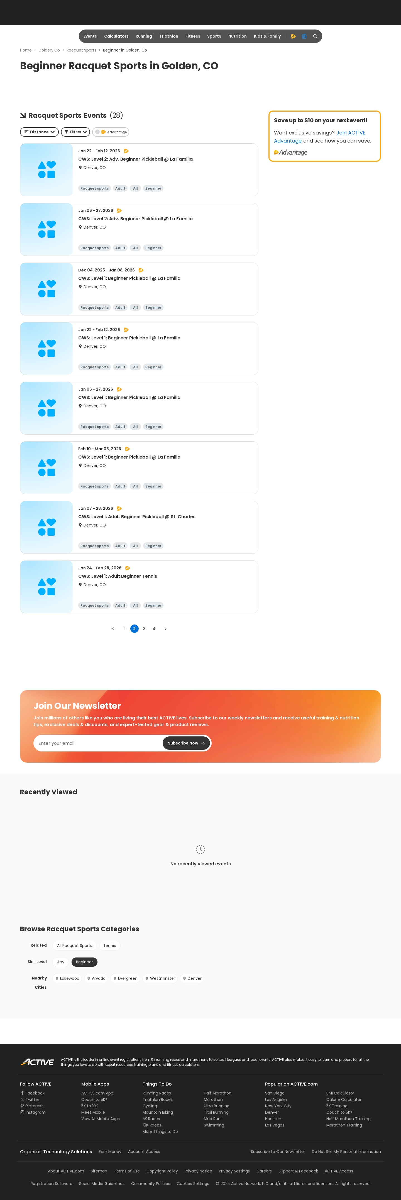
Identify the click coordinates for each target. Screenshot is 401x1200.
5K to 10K (89, 1106)
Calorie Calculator (343, 1099)
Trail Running (216, 1112)
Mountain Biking (158, 1112)
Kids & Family (267, 36)
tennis (110, 945)
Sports (214, 36)
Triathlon (168, 36)
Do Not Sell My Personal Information (346, 1151)
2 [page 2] (134, 628)
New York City (278, 1106)
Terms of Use (127, 1171)
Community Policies (150, 1183)
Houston (273, 1118)
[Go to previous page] (113, 629)
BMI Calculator (340, 1093)
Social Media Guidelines (101, 1183)
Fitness (192, 36)
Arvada (96, 978)
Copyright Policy (162, 1171)
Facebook (35, 1093)
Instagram (36, 1112)
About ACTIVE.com (66, 1171)
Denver (192, 978)
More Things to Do (160, 1131)
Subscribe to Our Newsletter (278, 1151)
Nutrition (237, 36)
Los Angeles (276, 1099)
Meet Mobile (93, 1112)
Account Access (144, 1151)
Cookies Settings (193, 1183)
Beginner (84, 962)
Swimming (214, 1125)
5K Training (337, 1106)
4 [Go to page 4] (154, 628)
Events (90, 36)
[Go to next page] (165, 629)
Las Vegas (274, 1125)
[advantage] (293, 36)
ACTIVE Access (339, 1171)
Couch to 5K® (94, 1099)
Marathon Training (344, 1125)
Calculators (116, 36)
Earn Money (110, 1151)
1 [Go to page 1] (124, 628)
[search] (315, 36)
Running (144, 36)
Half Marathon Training (348, 1118)
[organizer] (304, 36)
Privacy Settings (234, 1171)
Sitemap (99, 1171)
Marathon (213, 1099)
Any (60, 962)
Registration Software (51, 1183)
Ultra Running (216, 1106)
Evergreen (125, 978)
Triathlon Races (158, 1099)
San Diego (275, 1093)
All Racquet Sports (74, 945)
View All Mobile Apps (100, 1118)
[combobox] (39, 132)
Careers (264, 1171)
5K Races (151, 1118)
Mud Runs (213, 1118)
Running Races (157, 1093)
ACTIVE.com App (97, 1093)
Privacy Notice (198, 1171)
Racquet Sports (81, 50)
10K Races (152, 1125)
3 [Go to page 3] (144, 628)
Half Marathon (217, 1093)
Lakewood (67, 978)
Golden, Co (49, 50)
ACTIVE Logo (32, 1060)
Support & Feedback (298, 1171)
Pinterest (34, 1106)
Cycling (150, 1106)
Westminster (160, 978)
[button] (75, 132)
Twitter (32, 1099)
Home (26, 50)
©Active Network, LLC (242, 1183)
